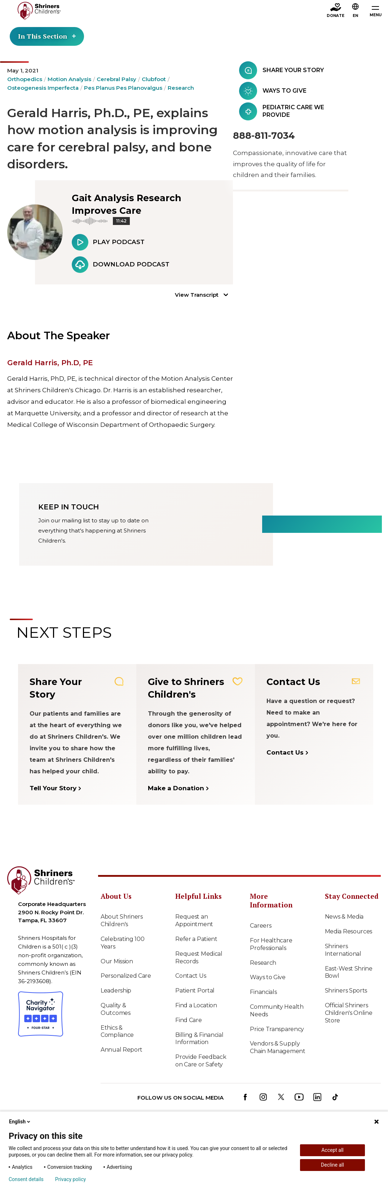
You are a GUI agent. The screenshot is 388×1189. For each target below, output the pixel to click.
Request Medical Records (198, 957)
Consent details (26, 1179)
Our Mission (117, 961)
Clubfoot (154, 79)
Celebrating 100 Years (123, 943)
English (20, 1121)
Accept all (332, 1150)
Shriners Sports (346, 990)
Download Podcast (120, 264)
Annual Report (121, 1049)
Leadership (116, 990)
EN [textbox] (355, 15)
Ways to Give (267, 977)
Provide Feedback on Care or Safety (200, 1060)
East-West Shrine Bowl (348, 972)
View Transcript (197, 294)
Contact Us (190, 975)
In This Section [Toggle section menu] (47, 36)
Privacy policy (70, 1179)
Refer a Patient (196, 939)
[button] (355, 11)
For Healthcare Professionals (271, 944)
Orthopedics (24, 79)
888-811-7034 (264, 135)
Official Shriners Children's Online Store (348, 1013)
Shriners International (343, 950)
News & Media (344, 916)
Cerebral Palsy (116, 79)
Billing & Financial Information (199, 1038)
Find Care (188, 1020)
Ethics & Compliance (117, 1031)
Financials (263, 992)
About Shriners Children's (122, 920)
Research (181, 87)
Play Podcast (108, 242)
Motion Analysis (69, 79)
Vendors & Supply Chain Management (277, 1047)
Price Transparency (277, 1029)
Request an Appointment (194, 920)
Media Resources (348, 931)
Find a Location (196, 1005)
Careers (260, 925)
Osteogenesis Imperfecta (43, 87)
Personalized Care (126, 975)
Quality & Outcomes (116, 1009)
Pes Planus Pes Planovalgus (123, 87)
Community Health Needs (276, 1010)
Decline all (332, 1165)
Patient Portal (195, 990)
